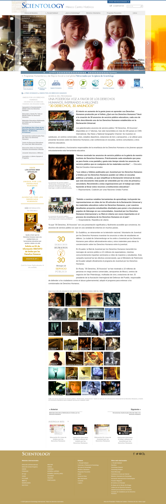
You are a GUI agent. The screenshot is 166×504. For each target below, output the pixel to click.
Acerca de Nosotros (31, 13)
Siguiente (112, 72)
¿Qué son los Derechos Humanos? (32, 32)
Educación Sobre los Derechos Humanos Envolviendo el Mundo (33, 148)
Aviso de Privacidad (109, 501)
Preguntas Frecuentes (114, 13)
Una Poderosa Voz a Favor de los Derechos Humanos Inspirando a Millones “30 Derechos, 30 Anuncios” (33, 130)
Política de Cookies (121, 501)
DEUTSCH (25, 485)
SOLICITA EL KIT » (32, 259)
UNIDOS (25, 45)
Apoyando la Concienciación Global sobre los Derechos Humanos (31, 108)
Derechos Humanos (108, 84)
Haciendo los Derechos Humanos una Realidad (32, 26)
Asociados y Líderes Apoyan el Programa (32, 157)
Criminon (70, 84)
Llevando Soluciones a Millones (32, 153)
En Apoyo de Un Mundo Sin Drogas (121, 485)
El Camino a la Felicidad (42, 84)
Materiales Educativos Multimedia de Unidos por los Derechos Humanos (33, 122)
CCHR (121, 84)
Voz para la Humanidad (84, 467)
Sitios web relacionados (119, 2)
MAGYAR (50, 464)
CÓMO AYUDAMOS (31, 93)
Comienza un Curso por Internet (120, 474)
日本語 (24, 476)
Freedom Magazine (137, 87)
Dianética (113, 465)
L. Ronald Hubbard (52, 13)
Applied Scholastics (56, 84)
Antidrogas (95, 84)
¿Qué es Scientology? (72, 13)
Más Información (82, 478)
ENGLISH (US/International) (30, 464)
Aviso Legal (142, 501)
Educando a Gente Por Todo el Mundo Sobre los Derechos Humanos (32, 115)
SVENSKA (50, 469)
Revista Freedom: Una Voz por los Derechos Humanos (30, 57)
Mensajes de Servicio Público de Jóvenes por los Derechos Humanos (32, 39)
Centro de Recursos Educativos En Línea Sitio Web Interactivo (32, 143)
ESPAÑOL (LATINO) (53, 471)
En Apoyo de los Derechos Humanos (30, 50)
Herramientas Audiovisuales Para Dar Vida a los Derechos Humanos (33, 137)
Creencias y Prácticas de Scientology (88, 465)
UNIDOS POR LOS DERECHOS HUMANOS (53, 93)
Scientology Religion (117, 469)
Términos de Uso (133, 501)
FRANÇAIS (25, 471)
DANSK (24, 469)
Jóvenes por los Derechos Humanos (121, 489)
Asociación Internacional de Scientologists (123, 478)
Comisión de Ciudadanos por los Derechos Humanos (123, 492)
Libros (135, 13)
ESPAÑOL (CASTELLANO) (55, 473)
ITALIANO (50, 478)
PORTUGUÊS (51, 480)
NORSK (49, 467)
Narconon (83, 84)
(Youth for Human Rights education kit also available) (32, 266)
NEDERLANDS (26, 483)
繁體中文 (24, 480)
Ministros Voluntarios (93, 13)
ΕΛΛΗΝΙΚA (50, 475)
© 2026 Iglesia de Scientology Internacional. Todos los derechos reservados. (42, 501)
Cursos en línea (82, 476)
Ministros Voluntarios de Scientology (121, 476)
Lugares (80, 483)
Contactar (80, 480)
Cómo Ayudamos (28, 89)
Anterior (53, 72)
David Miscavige (115, 471)
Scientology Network (117, 467)
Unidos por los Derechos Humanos (121, 487)
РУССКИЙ (25, 478)
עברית (24, 474)
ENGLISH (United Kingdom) (30, 467)
